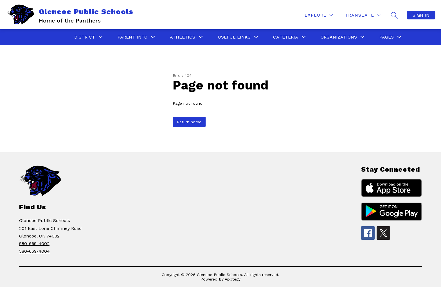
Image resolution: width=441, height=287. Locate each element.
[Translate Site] (362, 15)
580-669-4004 (34, 251)
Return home (189, 122)
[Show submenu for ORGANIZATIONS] (339, 37)
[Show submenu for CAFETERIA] (285, 37)
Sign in (421, 15)
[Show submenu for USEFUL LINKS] (234, 37)
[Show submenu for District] (84, 37)
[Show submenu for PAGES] (386, 37)
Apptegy (232, 279)
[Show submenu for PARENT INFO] (132, 37)
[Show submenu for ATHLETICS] (182, 37)
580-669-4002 (34, 243)
